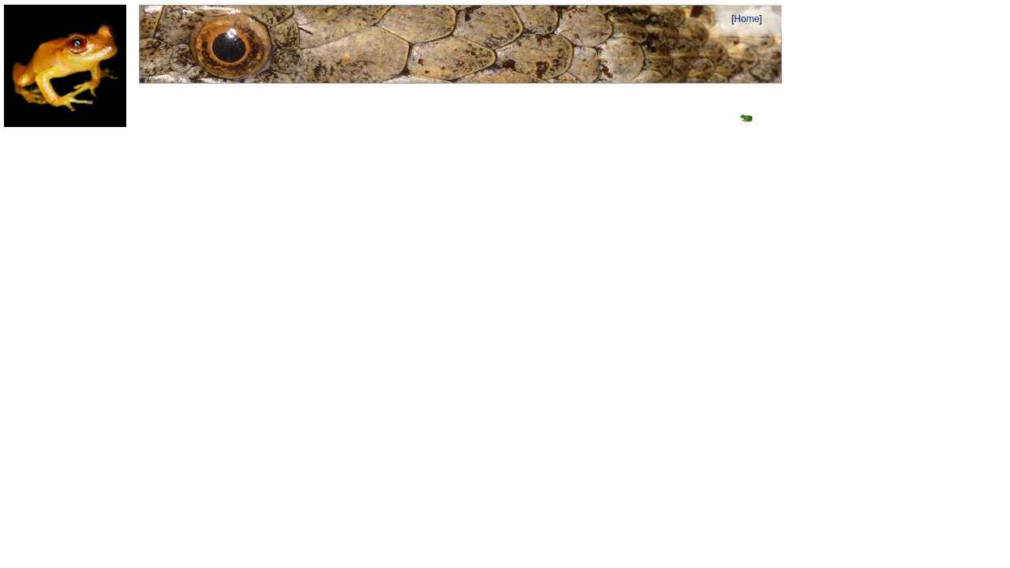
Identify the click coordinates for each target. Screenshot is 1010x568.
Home (746, 18)
